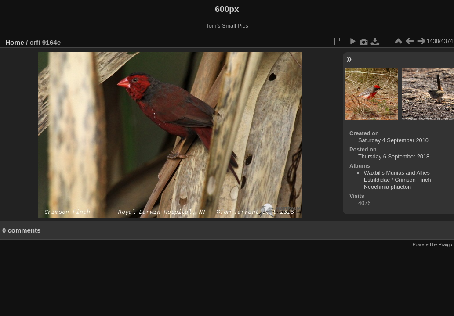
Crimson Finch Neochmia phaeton (397, 183)
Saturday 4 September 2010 (393, 140)
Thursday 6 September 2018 (393, 156)
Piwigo (445, 244)
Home (14, 42)
